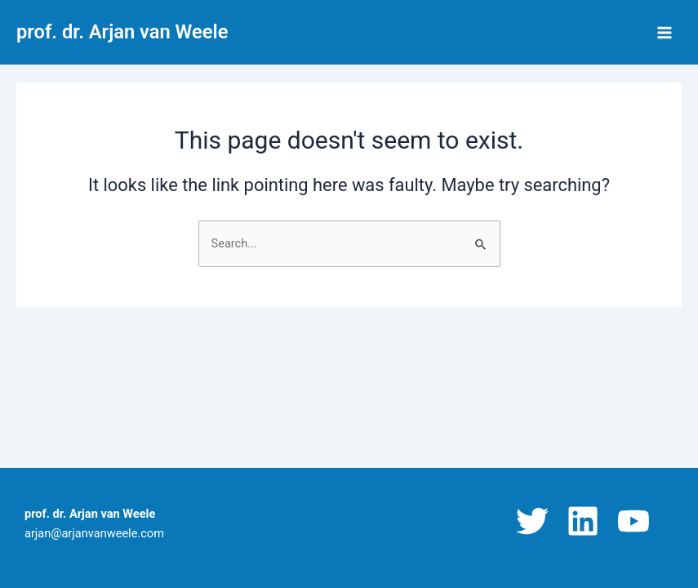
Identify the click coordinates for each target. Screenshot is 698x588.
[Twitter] (532, 521)
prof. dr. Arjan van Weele (122, 31)
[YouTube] (633, 521)
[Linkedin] (583, 521)
